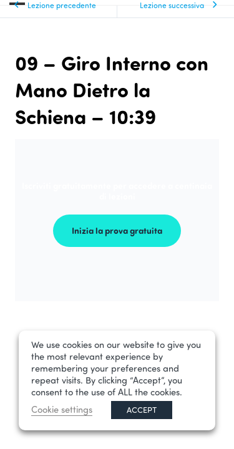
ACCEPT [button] (142, 410)
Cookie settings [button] (61, 409)
